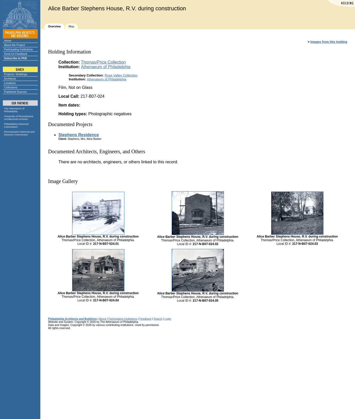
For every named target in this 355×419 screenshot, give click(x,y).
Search (158, 318)
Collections (11, 87)
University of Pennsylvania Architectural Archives (18, 117)
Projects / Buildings (15, 74)
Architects (10, 78)
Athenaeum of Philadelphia (105, 67)
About (102, 318)
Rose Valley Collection (121, 75)
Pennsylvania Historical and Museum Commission (19, 133)
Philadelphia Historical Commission (16, 125)
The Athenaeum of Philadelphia (14, 110)
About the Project (14, 45)
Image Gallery (63, 181)
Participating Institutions (18, 49)
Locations (10, 83)
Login (167, 318)
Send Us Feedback (15, 53)
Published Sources (15, 91)
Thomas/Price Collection (103, 62)
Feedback (145, 318)
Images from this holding (328, 42)
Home (7, 40)
